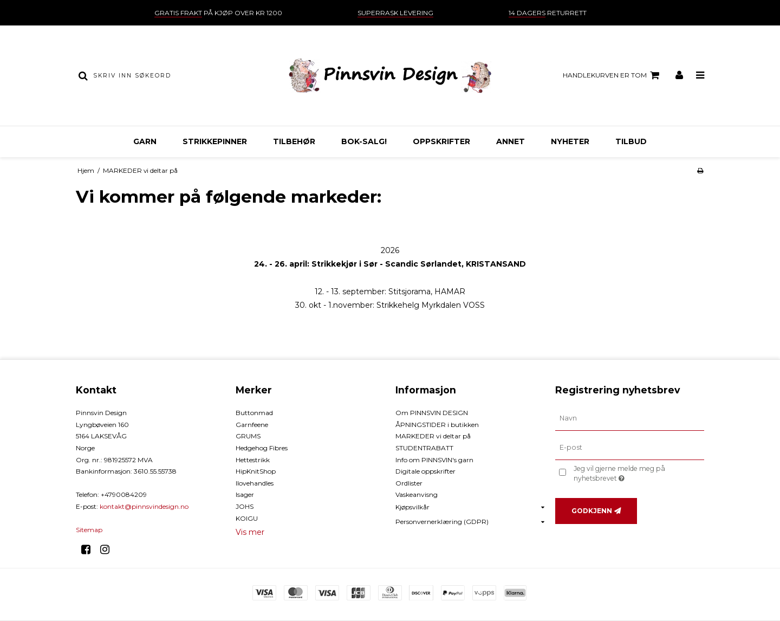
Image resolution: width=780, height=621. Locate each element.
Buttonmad (254, 413)
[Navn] (629, 418)
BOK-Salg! (364, 141)
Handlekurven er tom (612, 75)
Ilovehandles (255, 483)
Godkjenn (591, 511)
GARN (145, 141)
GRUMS (248, 436)
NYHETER (570, 141)
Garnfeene (252, 425)
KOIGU (247, 518)
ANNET (510, 141)
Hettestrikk (253, 460)
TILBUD (631, 141)
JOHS (244, 506)
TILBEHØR (294, 141)
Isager (245, 494)
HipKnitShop (256, 471)
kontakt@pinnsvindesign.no (144, 506)
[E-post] (629, 447)
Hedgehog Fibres (262, 448)
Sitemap (89, 530)
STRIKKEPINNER (215, 141)
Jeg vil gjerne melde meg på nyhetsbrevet (638, 473)
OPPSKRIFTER (441, 141)
